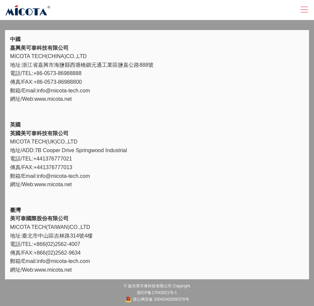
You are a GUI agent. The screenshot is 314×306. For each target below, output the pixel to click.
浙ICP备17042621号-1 (157, 292)
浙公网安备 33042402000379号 (157, 299)
